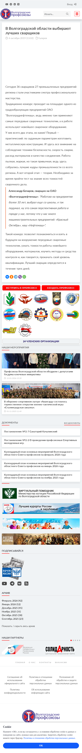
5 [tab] (79, 640)
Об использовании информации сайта (40, 691)
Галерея (42, 38)
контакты (45, 662)
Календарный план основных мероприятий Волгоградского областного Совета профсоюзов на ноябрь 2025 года (38, 476)
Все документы (72, 423)
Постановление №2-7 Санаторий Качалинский (30, 431)
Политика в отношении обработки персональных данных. (49, 738)
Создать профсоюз (60, 287)
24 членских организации (41, 341)
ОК (41, 745)
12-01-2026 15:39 (14, 378)
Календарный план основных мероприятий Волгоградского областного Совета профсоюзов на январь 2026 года (38, 464)
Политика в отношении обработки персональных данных (40, 680)
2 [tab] (73, 640)
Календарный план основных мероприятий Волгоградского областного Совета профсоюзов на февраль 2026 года (38, 453)
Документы (10, 422)
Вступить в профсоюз (21, 287)
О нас (32, 662)
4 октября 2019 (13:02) (21, 38)
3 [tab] (75, 640)
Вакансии (61, 662)
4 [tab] (77, 640)
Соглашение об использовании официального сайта (15, 680)
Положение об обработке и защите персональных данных (66, 680)
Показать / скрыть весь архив (18, 626)
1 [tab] (71, 640)
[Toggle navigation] (76, 13)
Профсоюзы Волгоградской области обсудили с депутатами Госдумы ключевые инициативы (38, 373)
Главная (20, 662)
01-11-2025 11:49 (14, 411)
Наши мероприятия (15, 347)
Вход (71, 4)
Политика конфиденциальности (14, 691)
